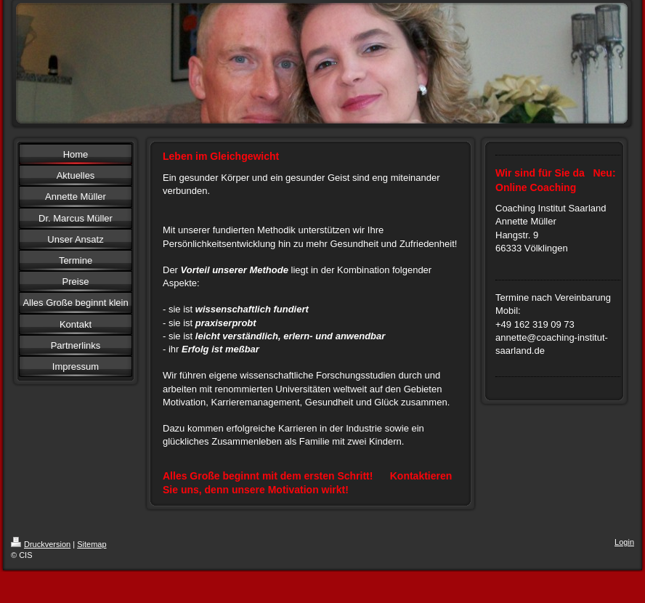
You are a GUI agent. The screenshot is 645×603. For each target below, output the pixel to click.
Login (624, 542)
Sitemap (91, 544)
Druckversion (40, 544)
